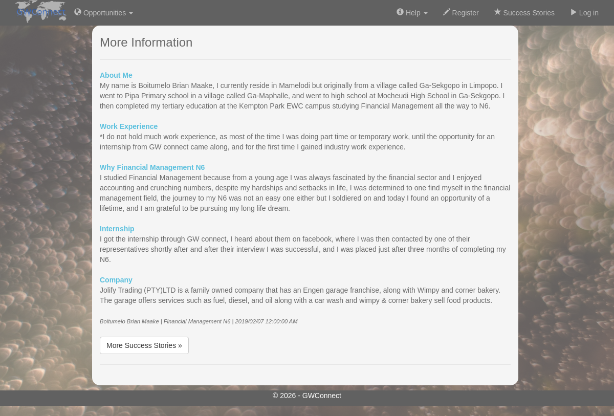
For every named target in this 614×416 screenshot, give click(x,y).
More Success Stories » (144, 345)
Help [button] (412, 12)
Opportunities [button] (103, 12)
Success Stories (524, 12)
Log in (584, 12)
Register (461, 12)
